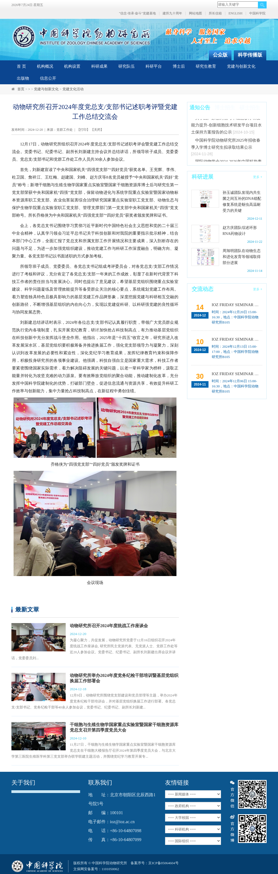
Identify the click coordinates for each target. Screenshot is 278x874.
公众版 (220, 55)
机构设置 (72, 66)
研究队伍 (126, 66)
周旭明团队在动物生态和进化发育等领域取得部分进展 (242, 257)
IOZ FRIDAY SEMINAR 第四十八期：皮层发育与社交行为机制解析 (237, 374)
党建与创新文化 (241, 66)
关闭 (97, 130)
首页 (20, 89)
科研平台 (154, 66)
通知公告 (199, 107)
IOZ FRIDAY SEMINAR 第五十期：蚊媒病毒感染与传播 (237, 305)
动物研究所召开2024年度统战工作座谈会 (109, 625)
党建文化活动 (73, 89)
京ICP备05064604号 (163, 863)
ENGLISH (235, 13)
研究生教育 (206, 66)
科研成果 (99, 66)
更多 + (257, 177)
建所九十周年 (172, 13)
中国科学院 (257, 13)
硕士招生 (249, 107)
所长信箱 (215, 13)
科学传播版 (250, 55)
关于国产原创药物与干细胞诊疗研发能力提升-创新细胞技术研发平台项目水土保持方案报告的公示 (226, 126)
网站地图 (195, 13)
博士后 (179, 66)
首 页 (21, 66)
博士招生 (224, 107)
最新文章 (27, 609)
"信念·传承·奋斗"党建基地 (137, 13)
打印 (83, 130)
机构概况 (45, 66)
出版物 (23, 78)
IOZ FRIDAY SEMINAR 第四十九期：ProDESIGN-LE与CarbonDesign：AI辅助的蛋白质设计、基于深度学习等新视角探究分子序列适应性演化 (237, 339)
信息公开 (48, 78)
